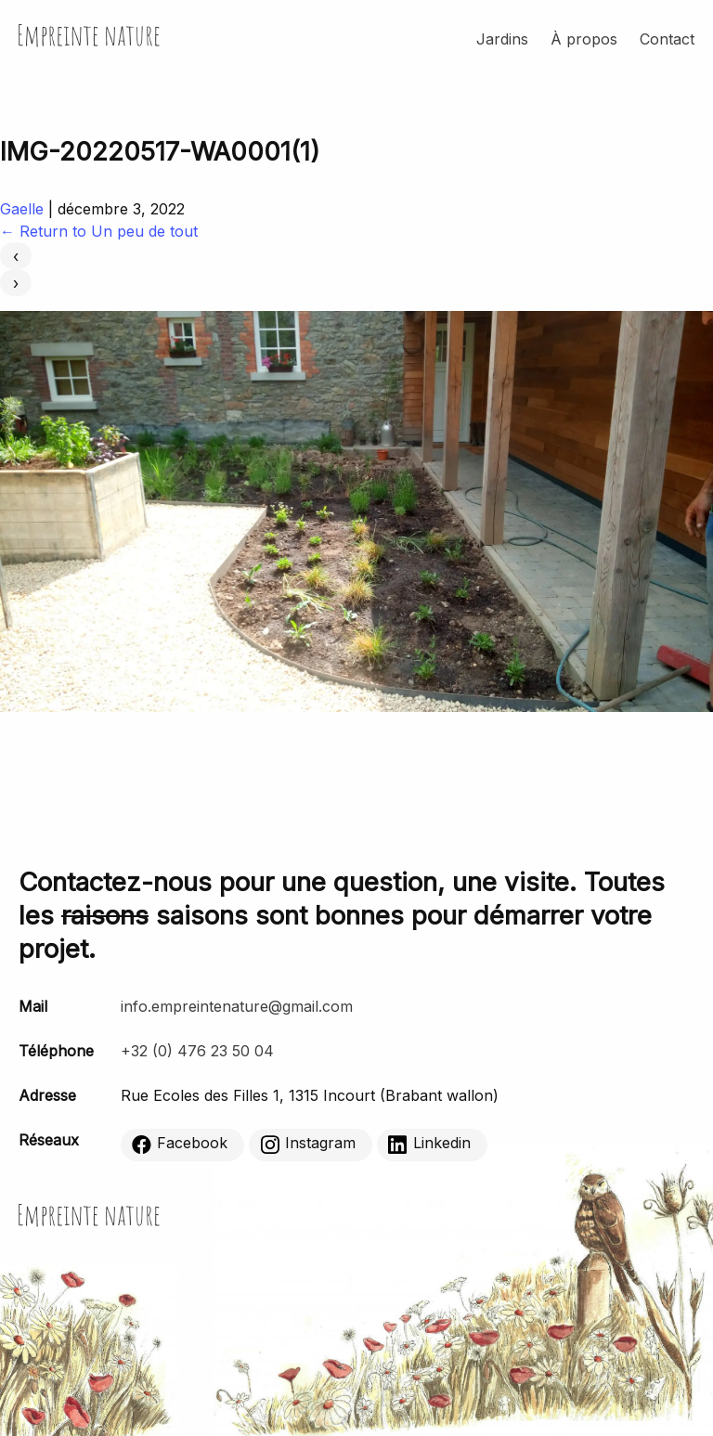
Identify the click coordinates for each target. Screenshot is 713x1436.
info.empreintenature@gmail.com (237, 1006)
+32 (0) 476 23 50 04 (197, 1050)
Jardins (502, 39)
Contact (667, 39)
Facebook (179, 1143)
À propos (584, 39)
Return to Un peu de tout (99, 231)
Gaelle (22, 209)
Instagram (308, 1143)
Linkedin (429, 1143)
